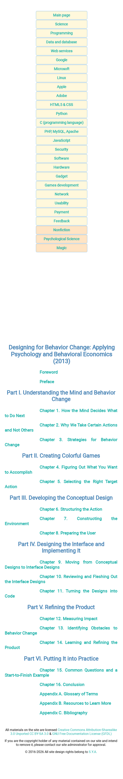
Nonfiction (61, 230)
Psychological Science (62, 239)
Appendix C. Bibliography (63, 712)
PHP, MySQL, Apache (61, 131)
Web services (61, 51)
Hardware (61, 167)
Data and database (61, 42)
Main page (61, 15)
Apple (61, 87)
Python (61, 113)
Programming (61, 33)
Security (61, 149)
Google (61, 60)
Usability (62, 203)
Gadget (62, 176)
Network (62, 194)
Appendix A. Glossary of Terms (69, 693)
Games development (62, 185)
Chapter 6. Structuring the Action (71, 509)
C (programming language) (61, 122)
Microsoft (61, 69)
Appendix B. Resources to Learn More (75, 703)
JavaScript (61, 140)
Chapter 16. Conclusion (62, 684)
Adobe (61, 96)
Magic (61, 248)
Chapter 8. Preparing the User (68, 533)
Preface (47, 381)
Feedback (62, 221)
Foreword (49, 372)
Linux (61, 78)
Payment (61, 212)
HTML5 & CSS (61, 105)
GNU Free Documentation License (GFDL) (82, 734)
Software (61, 158)
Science (61, 24)
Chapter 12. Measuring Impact (68, 618)
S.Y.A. (93, 752)
